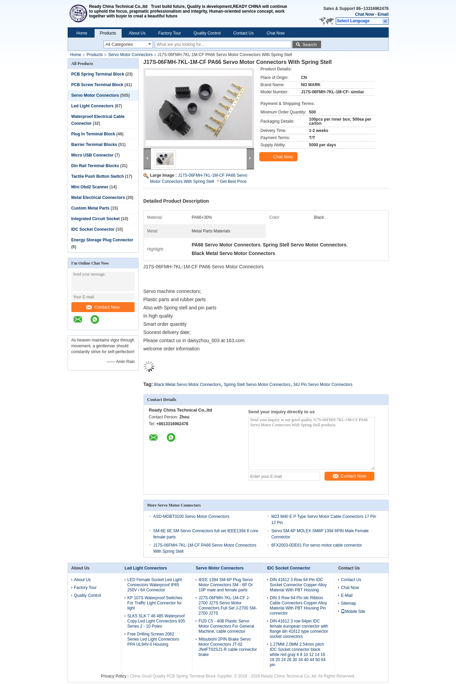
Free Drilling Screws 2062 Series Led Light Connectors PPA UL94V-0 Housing (153, 639)
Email (382, 14)
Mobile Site (353, 611)
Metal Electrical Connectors (98, 197)
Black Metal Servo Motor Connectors (187, 384)
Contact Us (243, 33)
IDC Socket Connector (93, 229)
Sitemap (348, 603)
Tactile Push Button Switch (97, 176)
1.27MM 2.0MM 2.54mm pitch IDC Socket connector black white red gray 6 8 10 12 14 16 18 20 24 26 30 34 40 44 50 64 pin (298, 654)
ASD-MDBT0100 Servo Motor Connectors (191, 516)
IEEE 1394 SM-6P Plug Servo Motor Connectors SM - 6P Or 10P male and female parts (225, 584)
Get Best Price (233, 181)
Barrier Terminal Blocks (94, 144)
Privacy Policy (113, 676)
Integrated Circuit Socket (95, 218)
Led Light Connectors (92, 106)
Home (82, 33)
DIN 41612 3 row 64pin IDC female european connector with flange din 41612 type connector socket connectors (299, 629)
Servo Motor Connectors (130, 54)
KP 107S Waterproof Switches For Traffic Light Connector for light (154, 603)
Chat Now (364, 14)
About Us (137, 33)
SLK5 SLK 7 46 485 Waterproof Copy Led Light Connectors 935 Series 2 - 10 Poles (156, 621)
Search (309, 44)
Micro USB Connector (92, 155)
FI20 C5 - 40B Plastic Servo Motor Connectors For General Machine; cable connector (226, 626)
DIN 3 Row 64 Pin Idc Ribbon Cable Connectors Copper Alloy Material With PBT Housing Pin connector (298, 605)
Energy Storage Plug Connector (102, 240)
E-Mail (347, 595)
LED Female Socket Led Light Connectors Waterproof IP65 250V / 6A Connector (154, 584)
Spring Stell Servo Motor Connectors (257, 384)
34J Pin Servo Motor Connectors (322, 384)
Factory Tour (169, 33)
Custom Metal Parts (90, 208)
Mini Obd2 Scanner (90, 187)
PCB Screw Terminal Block (97, 84)
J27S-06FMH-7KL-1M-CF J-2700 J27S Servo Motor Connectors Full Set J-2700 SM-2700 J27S (227, 605)
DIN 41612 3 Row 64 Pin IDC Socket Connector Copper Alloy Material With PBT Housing (298, 584)
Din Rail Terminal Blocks (95, 165)
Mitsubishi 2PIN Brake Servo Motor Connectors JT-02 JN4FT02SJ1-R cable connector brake (227, 647)
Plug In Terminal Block (93, 134)
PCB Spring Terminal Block (97, 74)
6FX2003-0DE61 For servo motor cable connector (316, 545)
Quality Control (207, 33)
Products (108, 33)
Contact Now (103, 307)
